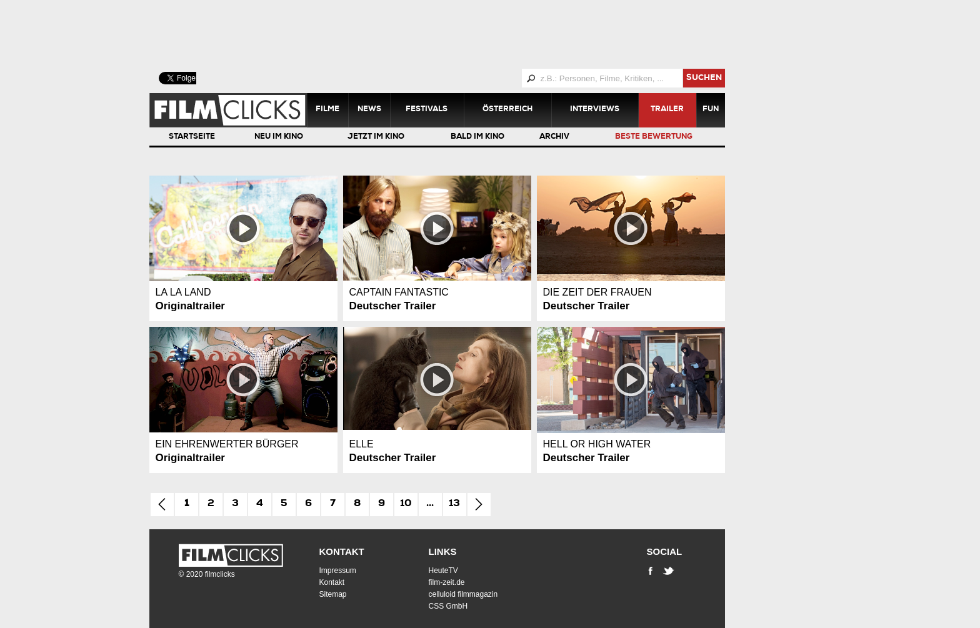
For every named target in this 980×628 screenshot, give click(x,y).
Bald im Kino (477, 137)
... (430, 504)
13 (454, 504)
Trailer (667, 110)
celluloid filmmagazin (463, 594)
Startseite (192, 137)
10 (406, 504)
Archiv (554, 137)
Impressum (337, 570)
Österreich (507, 110)
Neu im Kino (278, 137)
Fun (710, 110)
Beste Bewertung (653, 137)
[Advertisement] (452, 34)
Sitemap (333, 594)
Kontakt (341, 551)
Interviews (594, 110)
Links (443, 551)
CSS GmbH (448, 606)
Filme (327, 110)
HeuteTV (443, 570)
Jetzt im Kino (376, 137)
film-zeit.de (447, 582)
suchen (704, 78)
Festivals (427, 110)
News (369, 110)
